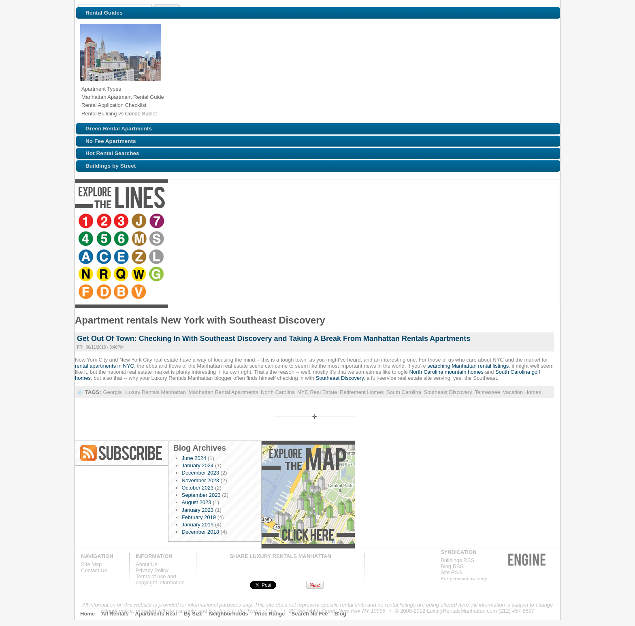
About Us (146, 564)
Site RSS (451, 572)
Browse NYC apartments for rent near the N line (346, 221)
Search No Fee (310, 614)
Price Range (269, 614)
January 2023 (198, 510)
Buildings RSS (457, 560)
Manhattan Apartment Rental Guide (122, 97)
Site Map (91, 564)
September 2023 (201, 495)
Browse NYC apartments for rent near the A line (260, 221)
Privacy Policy (152, 570)
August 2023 (196, 502)
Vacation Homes (522, 392)
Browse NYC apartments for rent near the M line (226, 221)
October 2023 (198, 488)
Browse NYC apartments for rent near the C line (278, 221)
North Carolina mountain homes (446, 372)
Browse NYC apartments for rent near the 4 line (173, 221)
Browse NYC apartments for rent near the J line (140, 221)
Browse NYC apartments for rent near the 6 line (209, 221)
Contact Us (94, 570)
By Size (193, 614)
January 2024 (198, 465)
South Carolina (403, 392)
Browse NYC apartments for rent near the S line (244, 221)
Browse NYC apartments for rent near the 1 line (86, 221)
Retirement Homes (362, 392)
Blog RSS (121, 453)
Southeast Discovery (340, 378)
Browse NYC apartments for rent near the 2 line (104, 221)
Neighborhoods (228, 614)
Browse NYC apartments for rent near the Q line (382, 221)
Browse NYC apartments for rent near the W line (400, 221)
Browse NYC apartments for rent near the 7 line (158, 221)
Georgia (112, 392)
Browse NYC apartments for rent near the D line (451, 221)
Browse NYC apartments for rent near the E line (295, 221)
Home (87, 614)
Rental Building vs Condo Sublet (119, 114)
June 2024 (194, 458)
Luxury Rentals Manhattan (155, 392)
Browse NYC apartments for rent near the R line (364, 221)
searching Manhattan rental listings (468, 366)
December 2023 (200, 473)
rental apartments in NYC (104, 366)
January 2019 (198, 525)
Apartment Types (101, 89)
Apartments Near (156, 614)
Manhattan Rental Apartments (223, 392)
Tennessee (487, 392)
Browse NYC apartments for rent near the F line (433, 221)
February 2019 (199, 517)
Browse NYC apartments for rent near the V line (486, 221)
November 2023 (200, 480)
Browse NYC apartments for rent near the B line (469, 221)
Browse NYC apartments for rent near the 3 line (122, 221)
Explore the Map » (308, 494)
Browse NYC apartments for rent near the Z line (313, 221)
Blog (340, 614)
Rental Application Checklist (113, 105)
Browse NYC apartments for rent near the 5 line (191, 221)
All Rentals (114, 614)
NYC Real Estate (317, 392)
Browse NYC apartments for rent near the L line (331, 221)
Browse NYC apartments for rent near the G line (418, 221)
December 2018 (200, 532)
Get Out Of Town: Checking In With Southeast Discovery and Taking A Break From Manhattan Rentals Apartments (273, 338)
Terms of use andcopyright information (160, 579)
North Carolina (278, 392)
